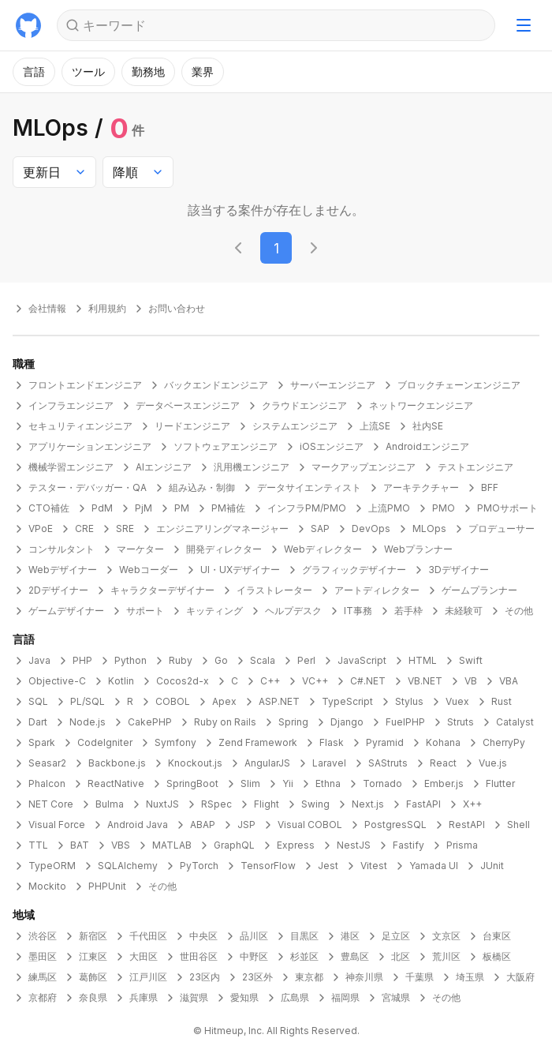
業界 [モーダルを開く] (203, 71)
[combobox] (54, 172)
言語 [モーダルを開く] (34, 71)
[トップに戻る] (28, 25)
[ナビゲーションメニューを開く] (523, 25)
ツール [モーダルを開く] (88, 71)
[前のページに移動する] (238, 248)
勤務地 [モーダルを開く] (148, 71)
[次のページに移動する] (314, 248)
